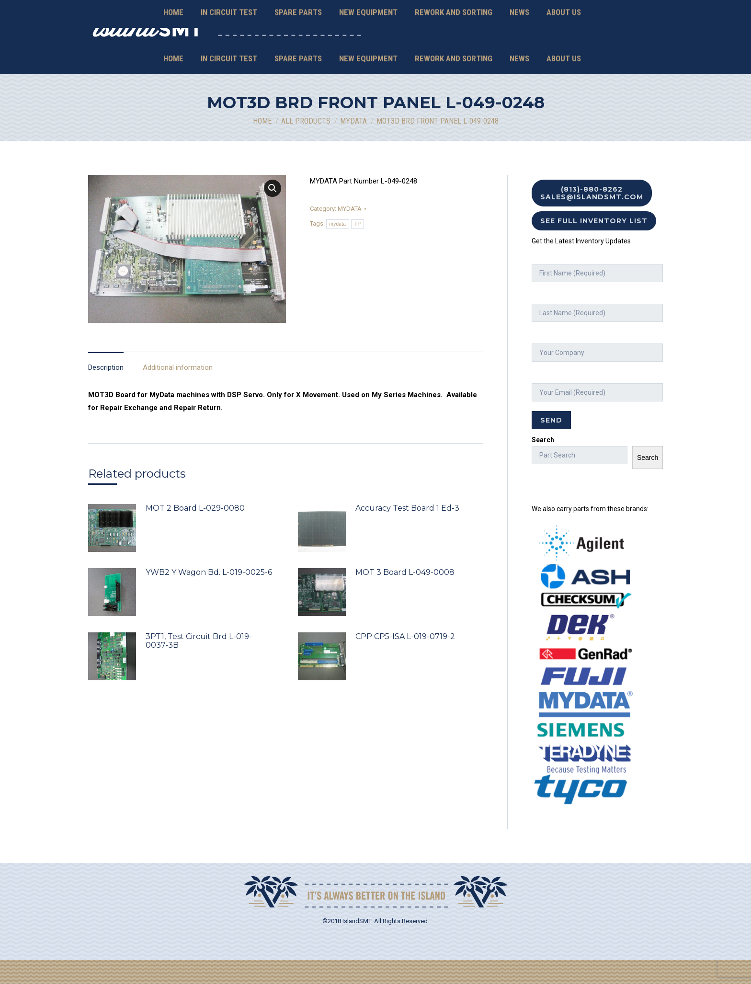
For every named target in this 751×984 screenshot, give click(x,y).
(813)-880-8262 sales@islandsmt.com (591, 217)
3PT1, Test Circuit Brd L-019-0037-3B (199, 665)
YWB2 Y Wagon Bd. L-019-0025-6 (209, 596)
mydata (338, 248)
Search (543, 464)
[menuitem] (173, 83)
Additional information (178, 391)
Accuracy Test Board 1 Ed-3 (407, 532)
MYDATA (350, 232)
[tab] (106, 387)
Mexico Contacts (642, 45)
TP (357, 248)
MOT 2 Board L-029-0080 (195, 532)
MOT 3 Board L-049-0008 (405, 596)
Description (106, 391)
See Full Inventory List (594, 244)
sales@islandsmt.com (583, 45)
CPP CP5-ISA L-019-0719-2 (405, 660)
